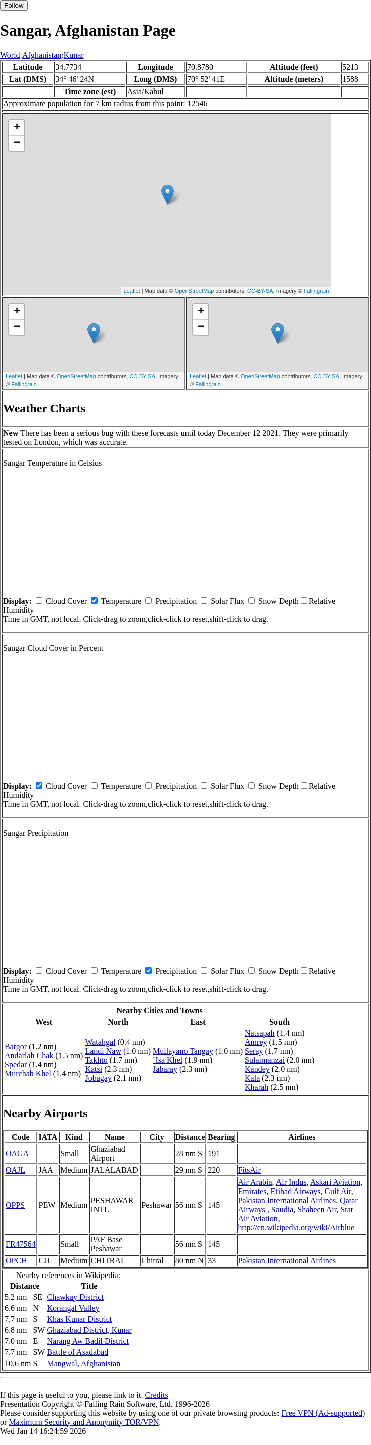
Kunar (74, 55)
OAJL (15, 1170)
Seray (254, 1051)
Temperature (121, 601)
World (10, 55)
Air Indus (291, 1182)
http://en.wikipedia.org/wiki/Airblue (296, 1227)
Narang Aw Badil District (88, 1341)
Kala (252, 1078)
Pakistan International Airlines (287, 1200)
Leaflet (132, 291)
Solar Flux (227, 601)
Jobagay (98, 1078)
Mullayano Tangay (183, 1051)
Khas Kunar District (79, 1319)
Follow (14, 5)
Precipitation (176, 601)
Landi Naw (103, 1051)
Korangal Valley (73, 1308)
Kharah (256, 1087)
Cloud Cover (66, 601)
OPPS (15, 1205)
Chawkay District (75, 1297)
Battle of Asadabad (77, 1352)
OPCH (16, 1260)
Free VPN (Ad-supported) (323, 1413)
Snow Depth (278, 601)
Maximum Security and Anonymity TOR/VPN (84, 1422)
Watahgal (100, 1042)
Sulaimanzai (265, 1060)
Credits (156, 1395)
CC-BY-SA (260, 291)
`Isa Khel (167, 1060)
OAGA (17, 1153)
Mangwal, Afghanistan (83, 1363)
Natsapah (260, 1033)
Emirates (252, 1191)
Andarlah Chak (29, 1055)
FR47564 (21, 1244)
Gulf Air (338, 1191)
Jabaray (165, 1069)
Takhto (96, 1060)
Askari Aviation (335, 1182)
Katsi (93, 1069)
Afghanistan (41, 55)
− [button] (17, 143)
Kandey (257, 1069)
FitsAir (249, 1170)
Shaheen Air (316, 1209)
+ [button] (17, 127)
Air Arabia (255, 1182)
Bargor (16, 1046)
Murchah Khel (28, 1073)
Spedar (16, 1064)
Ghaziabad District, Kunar (89, 1330)
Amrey (256, 1042)
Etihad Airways (295, 1191)
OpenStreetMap (194, 291)
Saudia (282, 1209)
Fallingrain (316, 291)
